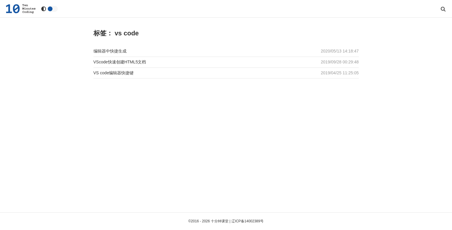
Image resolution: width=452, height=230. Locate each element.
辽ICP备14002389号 (247, 221)
